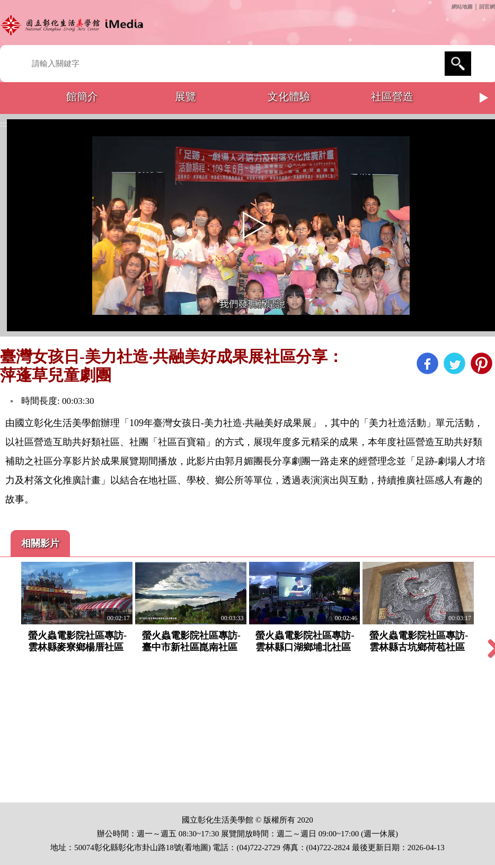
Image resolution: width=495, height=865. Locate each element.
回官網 (487, 7)
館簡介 (82, 96)
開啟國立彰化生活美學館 (74, 25)
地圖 (200, 847)
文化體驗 (289, 96)
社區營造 (392, 96)
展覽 (185, 96)
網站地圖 (462, 7)
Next (484, 98)
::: (448, 7)
